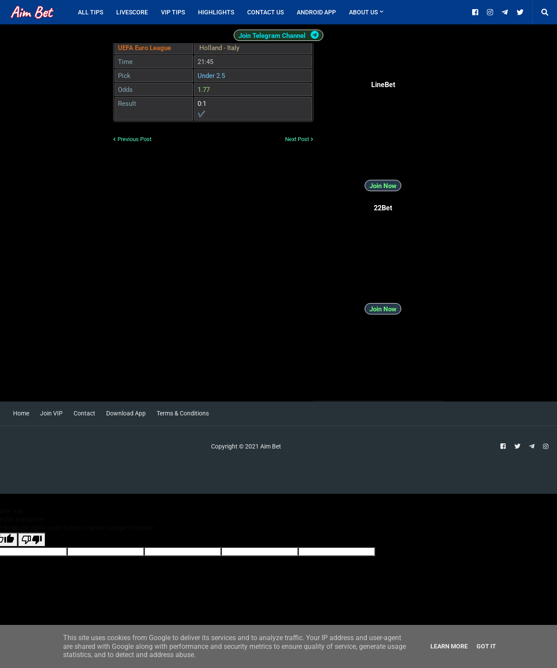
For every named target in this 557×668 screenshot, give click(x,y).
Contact (84, 413)
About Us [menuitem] (363, 12)
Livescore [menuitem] (132, 12)
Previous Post (134, 139)
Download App (126, 413)
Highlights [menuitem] (216, 12)
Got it (486, 646)
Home (21, 413)
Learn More (449, 646)
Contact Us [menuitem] (265, 12)
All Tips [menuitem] (90, 12)
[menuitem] (396, 12)
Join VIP (51, 413)
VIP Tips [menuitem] (173, 12)
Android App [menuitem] (316, 12)
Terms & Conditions (183, 413)
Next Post (297, 139)
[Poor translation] (32, 540)
